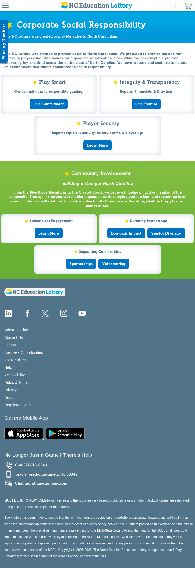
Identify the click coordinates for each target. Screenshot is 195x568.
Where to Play (16, 330)
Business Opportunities (23, 352)
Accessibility (14, 375)
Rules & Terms (16, 382)
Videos (10, 345)
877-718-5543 (35, 465)
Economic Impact (126, 233)
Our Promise (146, 104)
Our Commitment (49, 104)
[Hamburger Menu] (5, 5)
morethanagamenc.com (46, 483)
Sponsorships (81, 263)
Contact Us (13, 337)
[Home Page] (96, 5)
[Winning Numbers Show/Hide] (4, 41)
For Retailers (15, 360)
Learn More (97, 145)
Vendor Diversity (166, 233)
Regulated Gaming (20, 405)
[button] (188, 5)
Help (8, 367)
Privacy (10, 390)
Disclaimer (13, 397)
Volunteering (114, 263)
